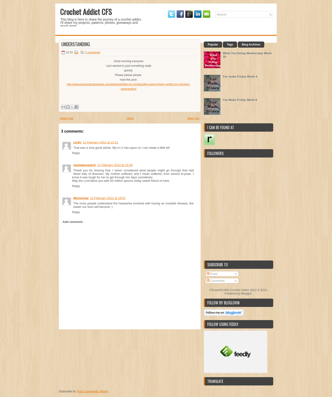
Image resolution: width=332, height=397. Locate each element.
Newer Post (66, 118)
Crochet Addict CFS (86, 11)
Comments (216, 280)
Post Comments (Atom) (92, 391)
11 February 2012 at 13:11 (100, 142)
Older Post (193, 118)
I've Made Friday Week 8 (240, 100)
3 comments (92, 52)
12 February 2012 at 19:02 (107, 198)
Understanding (75, 44)
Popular (213, 44)
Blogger (246, 293)
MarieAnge (81, 198)
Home (130, 118)
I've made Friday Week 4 (240, 76)
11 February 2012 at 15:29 (115, 165)
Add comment (73, 222)
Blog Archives (251, 44)
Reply (76, 153)
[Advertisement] (93, 358)
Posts (212, 274)
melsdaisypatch (84, 165)
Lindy (77, 142)
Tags (230, 44)
